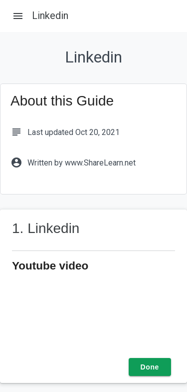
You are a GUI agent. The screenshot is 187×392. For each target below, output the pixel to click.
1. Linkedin (45, 228)
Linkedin (50, 16)
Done (150, 367)
